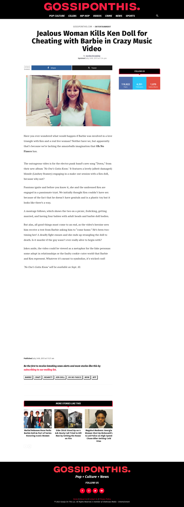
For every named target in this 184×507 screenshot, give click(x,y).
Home (75, 499)
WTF (94, 377)
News (119, 15)
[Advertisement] (68, 335)
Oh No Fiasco (74, 377)
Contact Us (93, 499)
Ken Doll (60, 377)
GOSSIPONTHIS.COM (82, 26)
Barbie (28, 377)
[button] (157, 16)
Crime (108, 15)
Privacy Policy (105, 499)
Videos (97, 15)
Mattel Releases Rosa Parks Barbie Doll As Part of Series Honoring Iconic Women (37, 433)
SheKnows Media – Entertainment (116, 502)
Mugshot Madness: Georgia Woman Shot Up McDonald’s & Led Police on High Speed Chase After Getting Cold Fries (98, 435)
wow (87, 377)
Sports (130, 15)
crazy (38, 377)
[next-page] (29, 446)
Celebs (72, 15)
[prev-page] (25, 446)
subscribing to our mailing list (40, 369)
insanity (48, 377)
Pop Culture (57, 15)
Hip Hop (85, 15)
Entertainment (103, 26)
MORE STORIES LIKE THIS (68, 403)
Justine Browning (93, 56)
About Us (83, 499)
